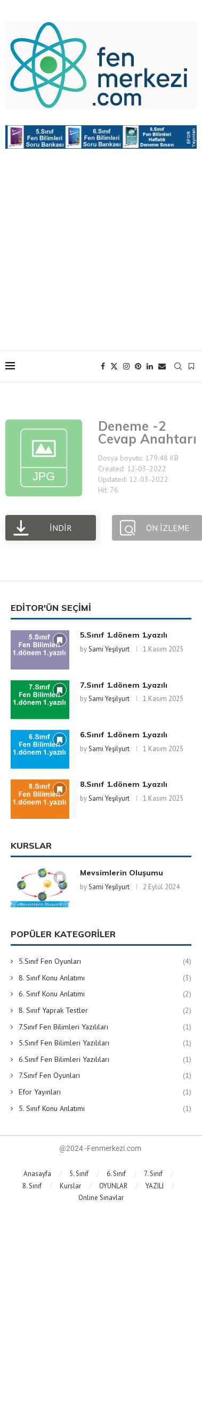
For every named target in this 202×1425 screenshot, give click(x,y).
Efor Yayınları (105, 1092)
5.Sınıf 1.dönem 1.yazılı (123, 635)
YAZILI (155, 1185)
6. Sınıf (116, 1173)
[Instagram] (126, 366)
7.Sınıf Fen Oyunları (105, 1075)
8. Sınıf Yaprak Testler (105, 1010)
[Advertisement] (101, 260)
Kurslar (70, 1185)
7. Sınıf (153, 1173)
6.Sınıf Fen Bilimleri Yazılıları (105, 1059)
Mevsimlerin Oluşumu (121, 872)
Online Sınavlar (101, 1197)
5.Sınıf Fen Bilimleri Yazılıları (105, 1043)
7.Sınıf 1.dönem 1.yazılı (123, 685)
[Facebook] (103, 366)
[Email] (162, 366)
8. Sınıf (32, 1185)
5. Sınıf (78, 1173)
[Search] (178, 366)
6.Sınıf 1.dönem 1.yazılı (123, 734)
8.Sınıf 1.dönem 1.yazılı (123, 784)
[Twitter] (114, 366)
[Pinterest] (138, 366)
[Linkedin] (150, 366)
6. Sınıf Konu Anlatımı (105, 994)
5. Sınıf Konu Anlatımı (105, 1109)
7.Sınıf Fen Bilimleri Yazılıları (105, 1027)
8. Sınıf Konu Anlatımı (105, 978)
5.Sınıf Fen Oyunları (105, 961)
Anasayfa (37, 1173)
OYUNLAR (113, 1185)
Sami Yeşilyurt (109, 649)
